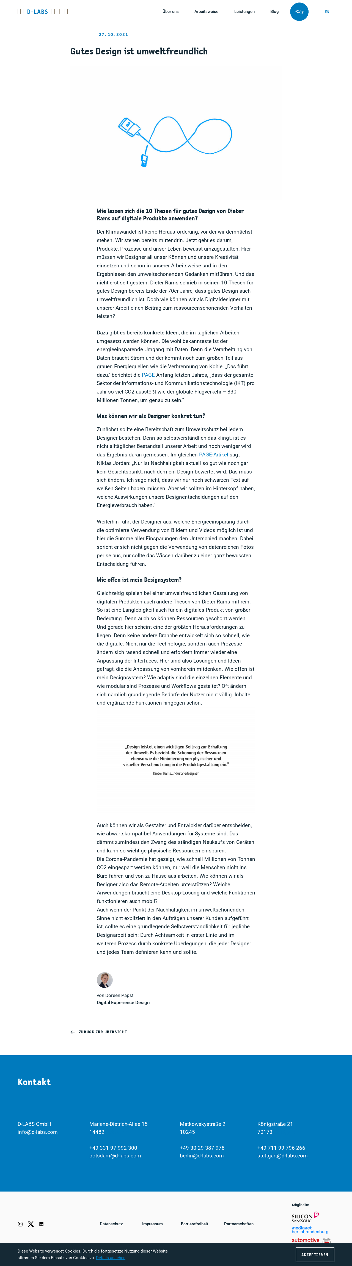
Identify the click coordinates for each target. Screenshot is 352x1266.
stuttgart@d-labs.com (282, 1156)
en (327, 12)
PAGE (148, 375)
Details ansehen (110, 1257)
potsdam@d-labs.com (115, 1156)
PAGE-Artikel (213, 454)
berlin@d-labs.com (202, 1156)
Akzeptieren (315, 1255)
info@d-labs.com (38, 1132)
